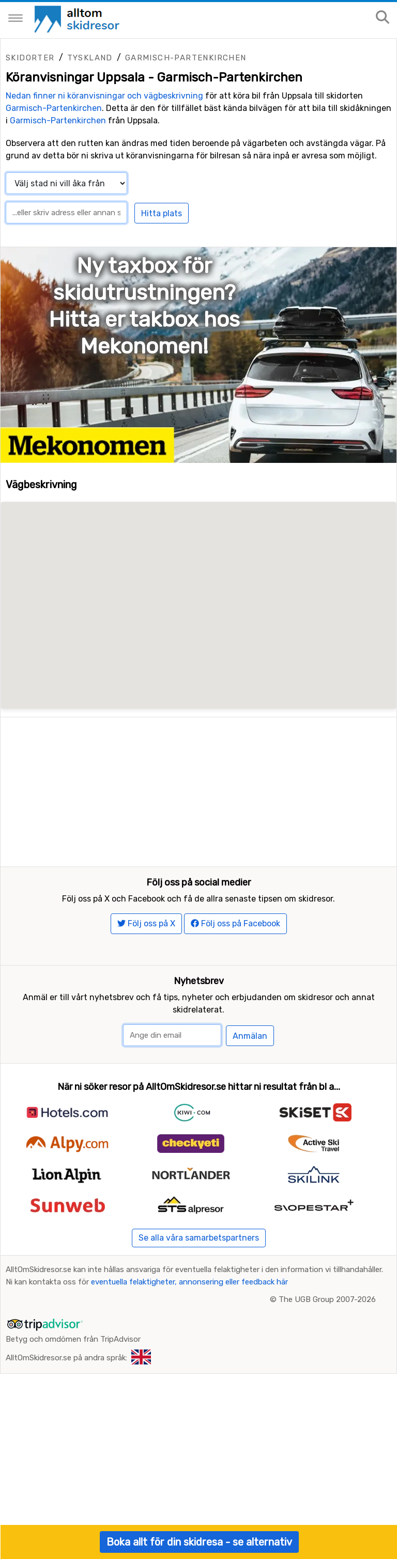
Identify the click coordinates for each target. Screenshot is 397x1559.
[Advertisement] (198, 789)
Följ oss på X (146, 930)
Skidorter (30, 57)
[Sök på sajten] (382, 17)
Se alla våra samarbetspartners (199, 1244)
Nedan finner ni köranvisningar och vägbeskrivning (104, 96)
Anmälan (250, 1042)
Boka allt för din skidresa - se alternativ (199, 1542)
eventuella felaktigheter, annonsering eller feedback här (189, 1288)
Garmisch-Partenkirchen (186, 57)
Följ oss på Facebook (235, 930)
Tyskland (90, 57)
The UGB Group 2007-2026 (327, 1306)
